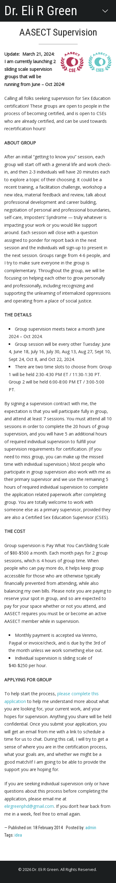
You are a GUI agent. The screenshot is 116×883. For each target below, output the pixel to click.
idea (18, 835)
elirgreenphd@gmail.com (29, 806)
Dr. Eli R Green (40, 10)
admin (90, 827)
